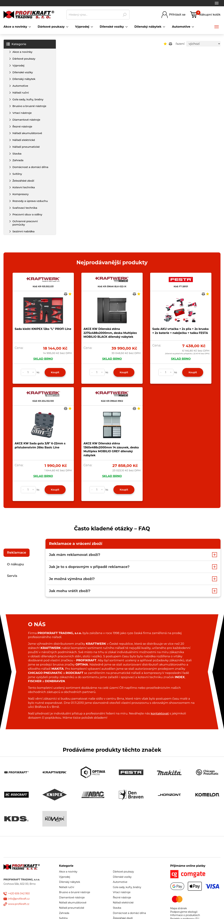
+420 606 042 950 (19, 893)
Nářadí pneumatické (26, 146)
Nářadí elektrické (23, 140)
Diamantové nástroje (26, 119)
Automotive (20, 85)
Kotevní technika (23, 187)
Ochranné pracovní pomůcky (25, 223)
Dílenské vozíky (22, 72)
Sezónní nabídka (23, 231)
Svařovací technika (24, 207)
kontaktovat (160, 713)
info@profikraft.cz (19, 898)
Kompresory (20, 194)
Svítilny (17, 174)
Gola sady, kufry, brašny (27, 99)
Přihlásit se (177, 14)
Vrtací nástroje (22, 113)
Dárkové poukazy (23, 58)
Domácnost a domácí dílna (30, 167)
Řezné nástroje (22, 126)
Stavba (17, 153)
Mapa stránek (178, 908)
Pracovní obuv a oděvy (27, 214)
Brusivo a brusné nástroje (29, 106)
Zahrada (17, 160)
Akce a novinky (22, 51)
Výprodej (18, 65)
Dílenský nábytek (23, 79)
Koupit (55, 372)
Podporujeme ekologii (184, 911)
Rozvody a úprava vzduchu (30, 201)
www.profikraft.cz (18, 904)
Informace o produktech (185, 915)
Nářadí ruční (20, 92)
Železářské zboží (23, 180)
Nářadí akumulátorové (27, 133)
